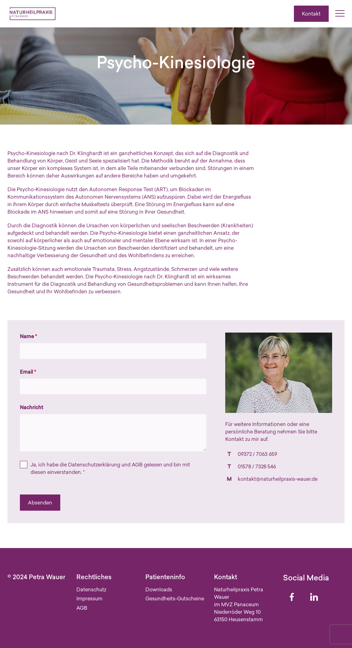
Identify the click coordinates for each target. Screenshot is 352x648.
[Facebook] (291, 597)
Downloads (158, 589)
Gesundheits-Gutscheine (174, 598)
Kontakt (311, 13)
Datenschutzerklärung (94, 464)
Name (28, 336)
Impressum (89, 598)
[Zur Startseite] (32, 13)
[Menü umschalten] (340, 13)
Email (28, 372)
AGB (137, 464)
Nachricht (31, 407)
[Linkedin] (314, 597)
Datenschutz (91, 589)
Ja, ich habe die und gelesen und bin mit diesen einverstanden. (110, 468)
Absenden (40, 502)
